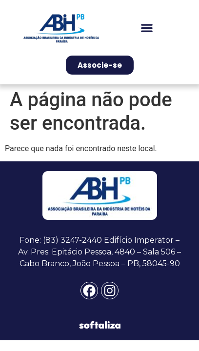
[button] (147, 27)
